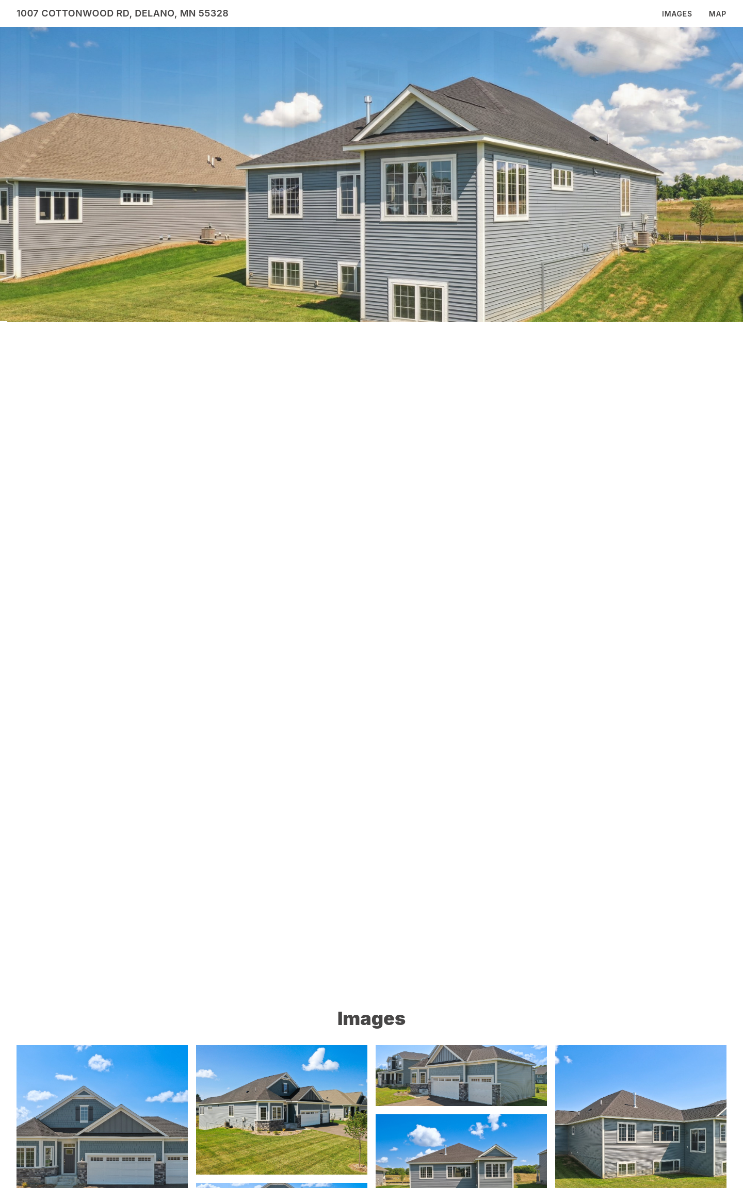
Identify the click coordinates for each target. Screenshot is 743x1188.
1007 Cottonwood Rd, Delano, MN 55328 (123, 13)
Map (717, 13)
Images (677, 13)
